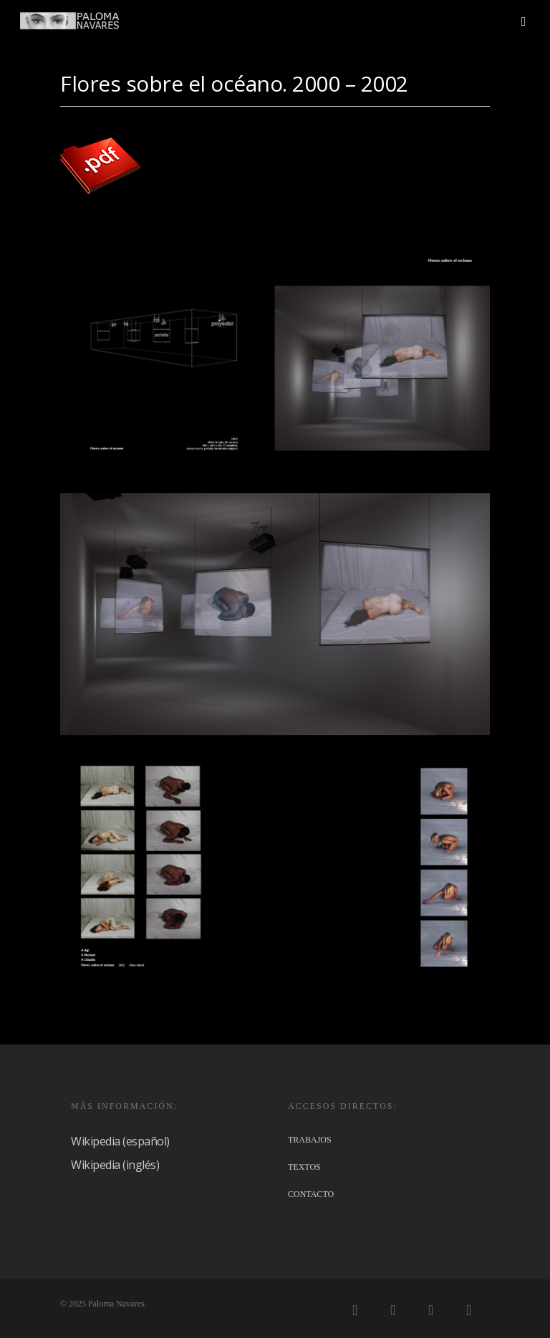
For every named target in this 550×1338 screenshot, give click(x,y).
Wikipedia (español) (120, 1141)
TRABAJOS (310, 1140)
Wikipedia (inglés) (115, 1165)
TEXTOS (304, 1167)
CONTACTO (311, 1194)
